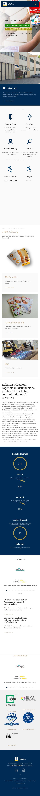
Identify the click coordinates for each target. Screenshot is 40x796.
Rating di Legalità (12, 730)
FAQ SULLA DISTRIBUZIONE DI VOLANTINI (18, 29)
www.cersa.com (12, 711)
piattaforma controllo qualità (16, 780)
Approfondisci (9, 101)
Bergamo (11, 176)
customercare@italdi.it (16, 765)
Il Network (10, 88)
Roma (9, 176)
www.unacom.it (12, 745)
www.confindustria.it (28, 729)
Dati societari (23, 778)
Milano (9, 175)
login (14, 778)
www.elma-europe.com (28, 710)
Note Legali (32, 780)
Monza (12, 175)
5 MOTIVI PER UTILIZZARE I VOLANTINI (17, 25)
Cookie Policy (20, 783)
